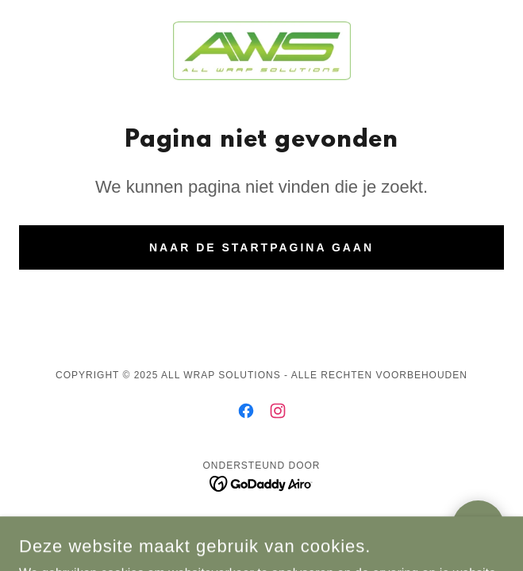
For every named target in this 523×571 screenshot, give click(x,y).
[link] (262, 50)
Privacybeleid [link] (261, 527)
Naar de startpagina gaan (261, 247)
